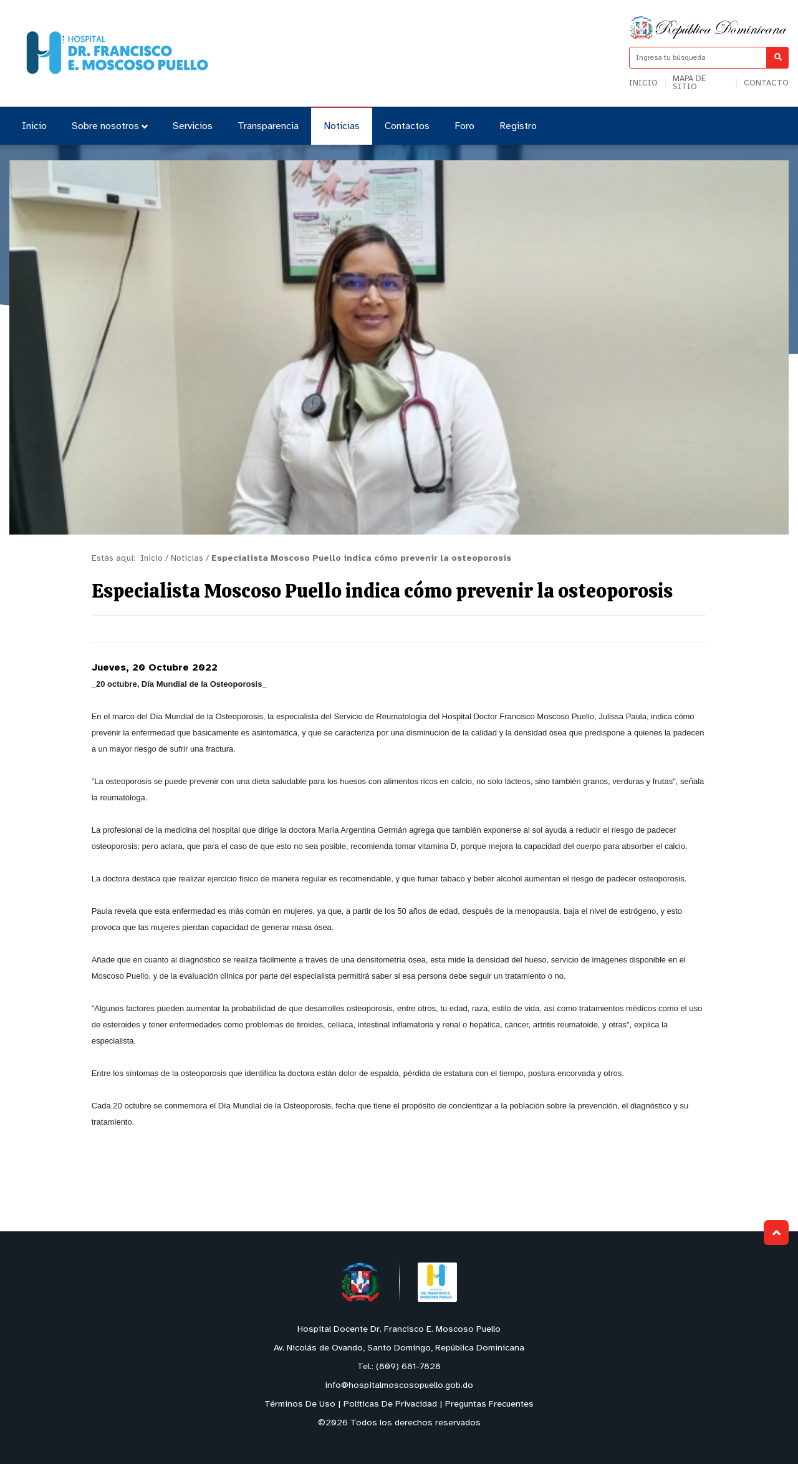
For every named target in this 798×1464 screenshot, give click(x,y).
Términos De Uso (299, 1404)
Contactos (407, 126)
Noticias (342, 126)
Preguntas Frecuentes (489, 1404)
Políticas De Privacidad (390, 1404)
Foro (464, 126)
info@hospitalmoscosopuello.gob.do (399, 1385)
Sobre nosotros (110, 126)
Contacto (766, 83)
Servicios (193, 126)
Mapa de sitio (689, 83)
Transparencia (268, 126)
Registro (518, 126)
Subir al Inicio (776, 1232)
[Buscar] (778, 58)
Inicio (643, 83)
